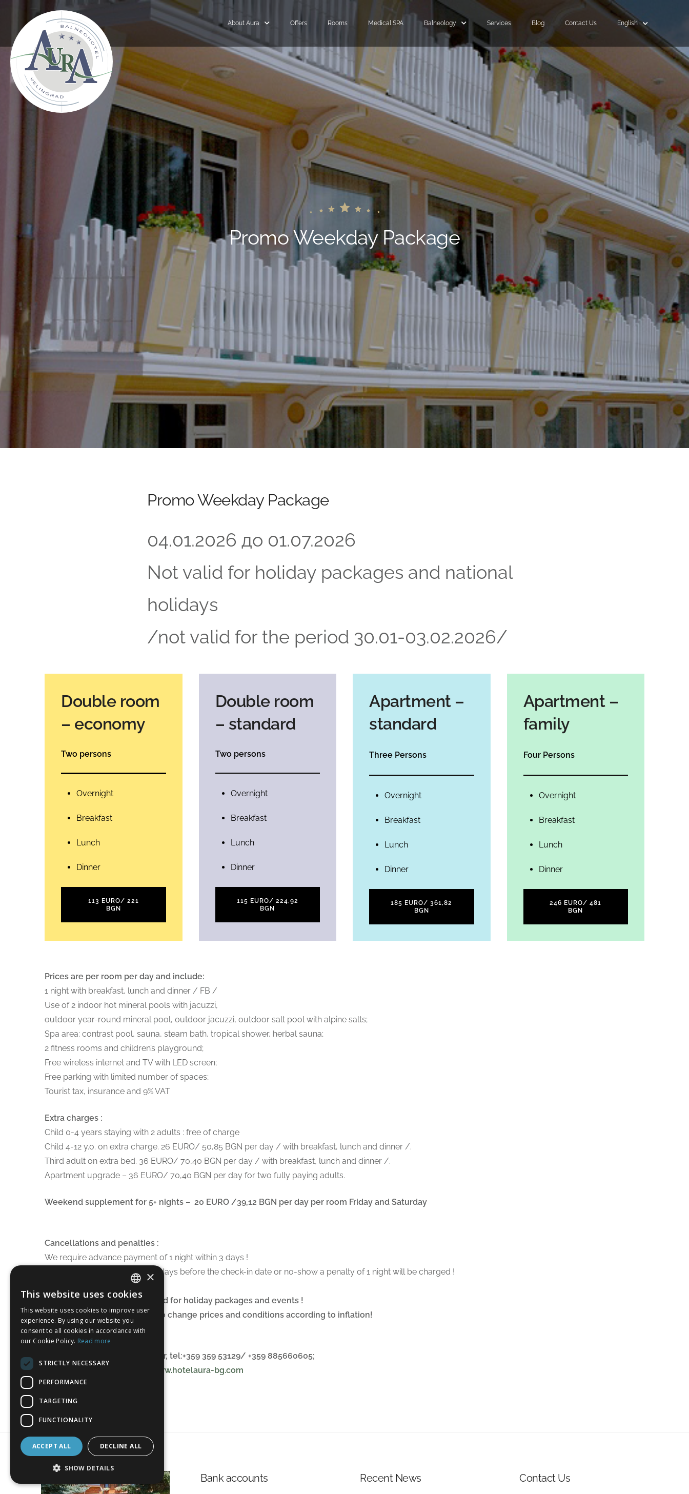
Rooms (338, 23)
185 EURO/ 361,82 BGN (421, 906)
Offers (298, 23)
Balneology (440, 23)
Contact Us (581, 23)
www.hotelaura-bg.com (197, 1370)
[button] (87, 1468)
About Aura (243, 23)
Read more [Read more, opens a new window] (94, 1341)
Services (499, 23)
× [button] (150, 1278)
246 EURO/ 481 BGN (575, 906)
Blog (538, 23)
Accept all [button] (51, 1446)
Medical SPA (385, 23)
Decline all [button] (120, 1446)
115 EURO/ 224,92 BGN (267, 904)
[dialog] (87, 1374)
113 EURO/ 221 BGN (113, 904)
